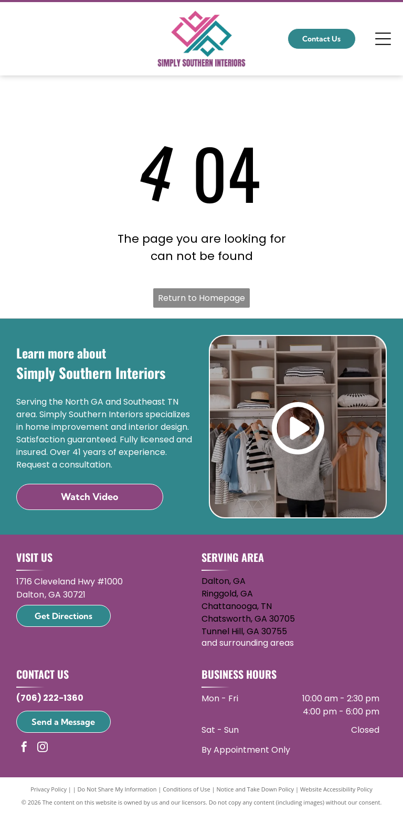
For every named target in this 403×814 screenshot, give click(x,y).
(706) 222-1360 (49, 698)
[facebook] (24, 748)
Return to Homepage (201, 298)
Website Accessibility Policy (336, 789)
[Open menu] (383, 39)
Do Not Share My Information (117, 789)
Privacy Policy (48, 789)
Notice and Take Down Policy (255, 789)
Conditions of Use (186, 789)
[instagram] (42, 748)
